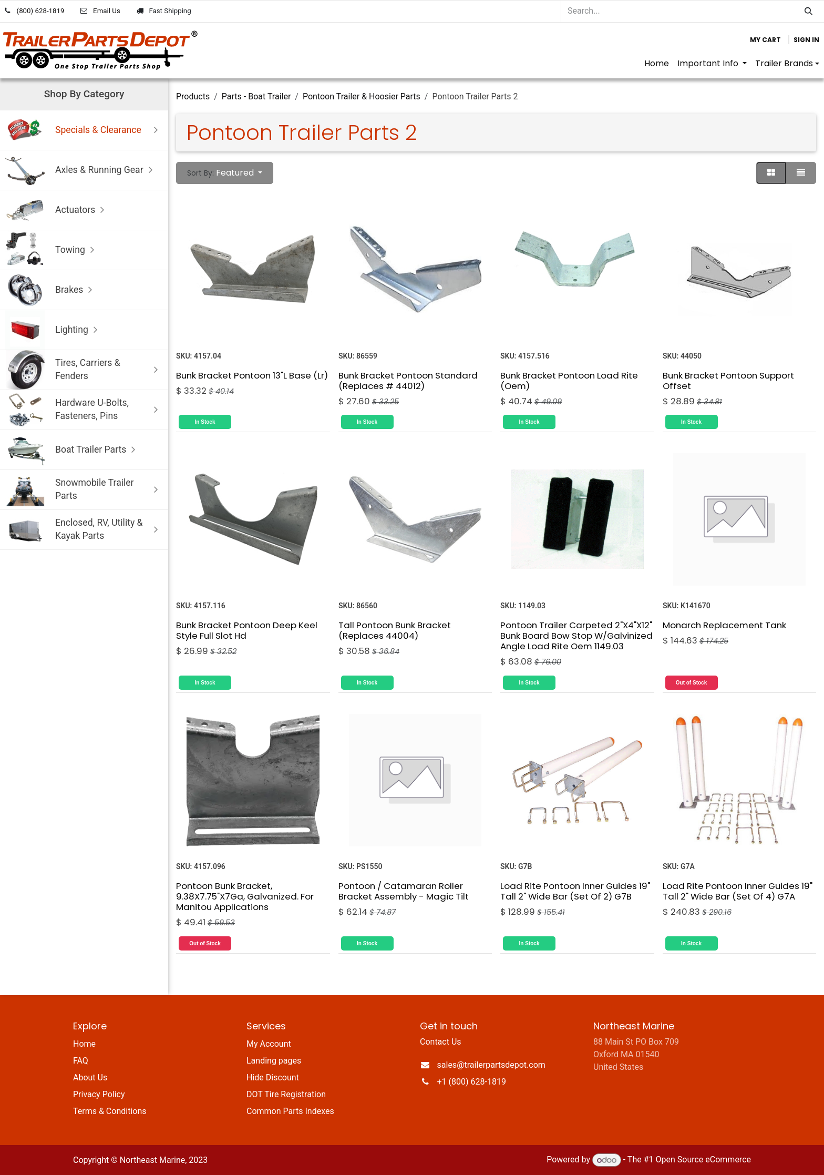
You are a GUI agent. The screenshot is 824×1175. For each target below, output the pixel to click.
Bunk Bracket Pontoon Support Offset (728, 380)
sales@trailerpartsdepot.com (491, 1065)
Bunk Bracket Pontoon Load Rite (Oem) (569, 380)
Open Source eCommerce (703, 1160)
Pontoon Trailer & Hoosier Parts (361, 96)
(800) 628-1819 (41, 11)
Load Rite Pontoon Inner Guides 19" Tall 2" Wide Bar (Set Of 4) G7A (737, 891)
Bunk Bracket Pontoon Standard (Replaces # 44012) (408, 380)
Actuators (57, 210)
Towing (52, 250)
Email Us (106, 11)
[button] (224, 173)
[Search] (808, 11)
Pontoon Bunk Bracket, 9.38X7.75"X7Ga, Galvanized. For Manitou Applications (245, 896)
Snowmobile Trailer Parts (84, 489)
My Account (268, 1044)
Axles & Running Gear (81, 170)
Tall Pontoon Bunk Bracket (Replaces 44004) (394, 630)
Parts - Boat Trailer (256, 96)
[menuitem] (656, 63)
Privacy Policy (99, 1094)
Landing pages (273, 1061)
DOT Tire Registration (286, 1094)
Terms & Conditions (110, 1111)
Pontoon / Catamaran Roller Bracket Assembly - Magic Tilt (403, 891)
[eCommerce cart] (765, 40)
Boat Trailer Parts (72, 449)
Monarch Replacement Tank (724, 625)
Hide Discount (272, 1077)
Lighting (53, 330)
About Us (90, 1077)
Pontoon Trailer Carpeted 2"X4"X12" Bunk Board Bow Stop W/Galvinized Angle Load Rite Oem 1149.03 (576, 635)
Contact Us (440, 1042)
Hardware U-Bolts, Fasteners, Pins (84, 410)
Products (193, 96)
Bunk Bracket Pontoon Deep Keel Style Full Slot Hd (246, 630)
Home (84, 1044)
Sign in (806, 39)
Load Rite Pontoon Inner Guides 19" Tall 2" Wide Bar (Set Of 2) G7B (575, 891)
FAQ (80, 1061)
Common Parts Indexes (290, 1111)
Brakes (51, 290)
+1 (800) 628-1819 (471, 1082)
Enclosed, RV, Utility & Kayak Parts (84, 529)
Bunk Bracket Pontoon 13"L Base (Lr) (252, 375)
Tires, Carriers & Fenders (84, 370)
